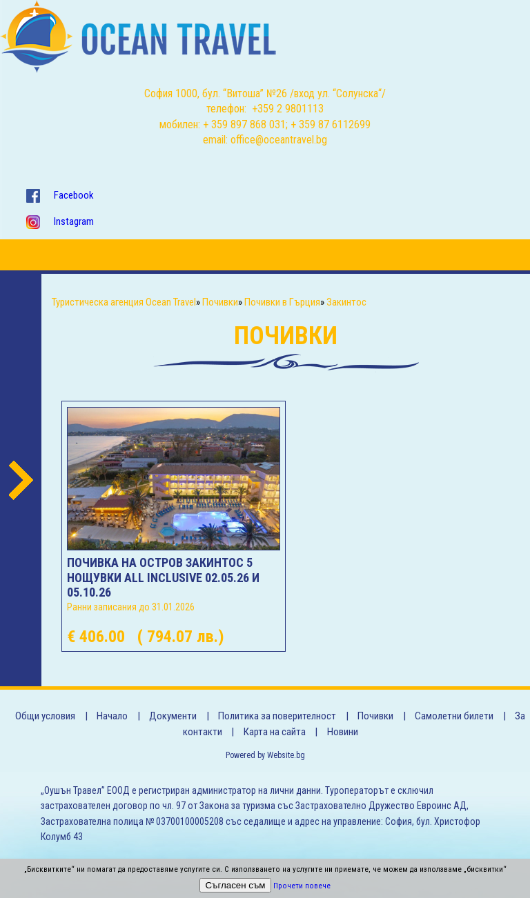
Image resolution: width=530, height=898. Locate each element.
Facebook (74, 195)
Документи (173, 716)
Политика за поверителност (277, 716)
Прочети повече (302, 885)
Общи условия (45, 716)
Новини (342, 732)
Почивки (375, 716)
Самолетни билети (454, 716)
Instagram (74, 221)
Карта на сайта (275, 732)
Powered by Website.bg (265, 755)
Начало (112, 716)
